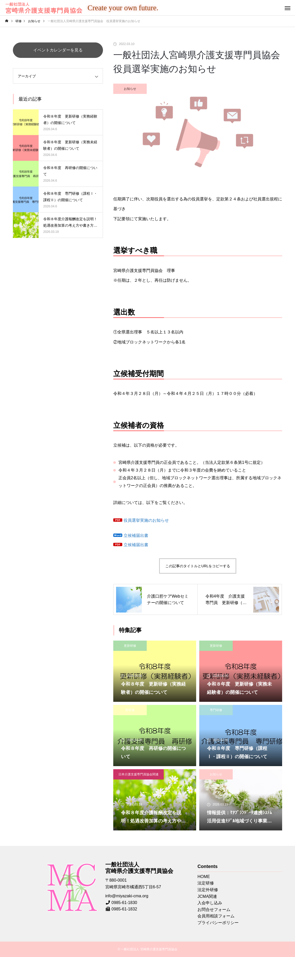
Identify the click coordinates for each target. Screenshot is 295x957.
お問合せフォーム (213, 909)
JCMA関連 (207, 896)
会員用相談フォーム (216, 916)
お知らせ (130, 89)
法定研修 (205, 883)
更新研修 (130, 646)
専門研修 (216, 710)
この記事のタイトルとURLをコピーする (197, 566)
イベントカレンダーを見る (58, 50)
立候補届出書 (136, 535)
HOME (203, 876)
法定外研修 (207, 890)
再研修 (130, 710)
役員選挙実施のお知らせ (146, 520)
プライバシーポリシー (218, 922)
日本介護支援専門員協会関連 (138, 774)
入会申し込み (209, 903)
